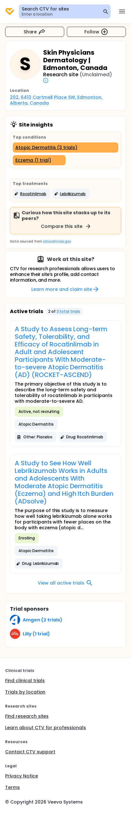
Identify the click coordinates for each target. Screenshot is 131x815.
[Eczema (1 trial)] (39, 160)
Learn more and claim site (65, 289)
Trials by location (25, 692)
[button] (31, 194)
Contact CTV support (30, 752)
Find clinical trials (25, 680)
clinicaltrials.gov (57, 241)
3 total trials (69, 311)
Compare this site (66, 226)
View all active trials (65, 583)
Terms (12, 787)
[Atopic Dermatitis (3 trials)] (65, 147)
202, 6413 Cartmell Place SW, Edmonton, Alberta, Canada (57, 100)
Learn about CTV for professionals (45, 727)
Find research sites (27, 716)
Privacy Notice (21, 776)
